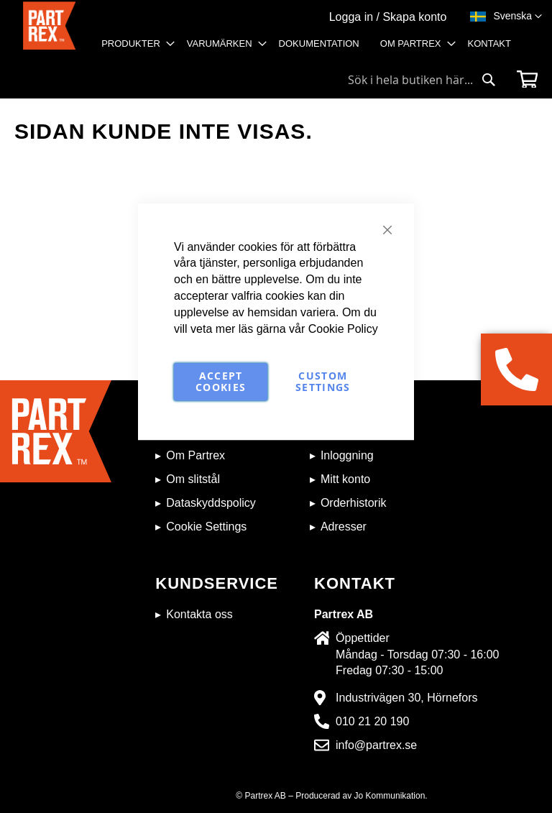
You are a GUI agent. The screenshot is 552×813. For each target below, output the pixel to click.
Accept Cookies (221, 381)
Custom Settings (323, 381)
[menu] (311, 48)
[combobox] (421, 79)
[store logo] (49, 32)
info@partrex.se (376, 745)
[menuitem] (134, 44)
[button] (517, 16)
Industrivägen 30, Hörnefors (406, 698)
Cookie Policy (343, 329)
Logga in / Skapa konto (388, 17)
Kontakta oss (199, 614)
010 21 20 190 (372, 721)
